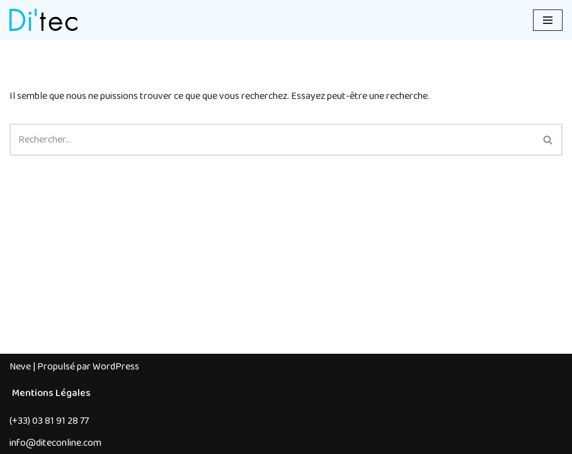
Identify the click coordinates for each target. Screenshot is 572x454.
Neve (20, 366)
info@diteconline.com (55, 442)
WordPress (116, 366)
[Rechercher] (271, 140)
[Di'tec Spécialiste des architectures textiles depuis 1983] (43, 20)
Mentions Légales (51, 393)
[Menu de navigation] (548, 20)
